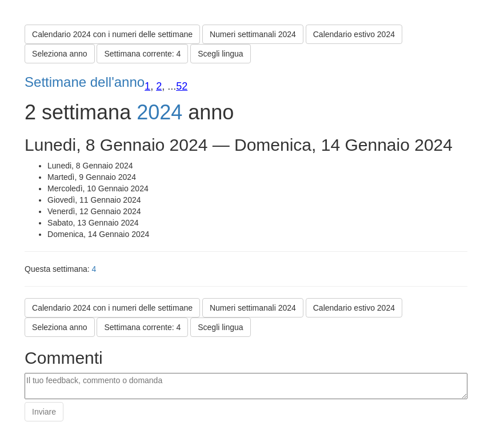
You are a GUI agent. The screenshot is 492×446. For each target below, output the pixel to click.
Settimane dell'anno (85, 82)
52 (181, 86)
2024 (159, 112)
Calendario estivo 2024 (354, 34)
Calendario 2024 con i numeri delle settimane (112, 34)
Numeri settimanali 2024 (253, 34)
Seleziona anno (59, 53)
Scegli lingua (220, 53)
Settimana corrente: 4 (142, 53)
